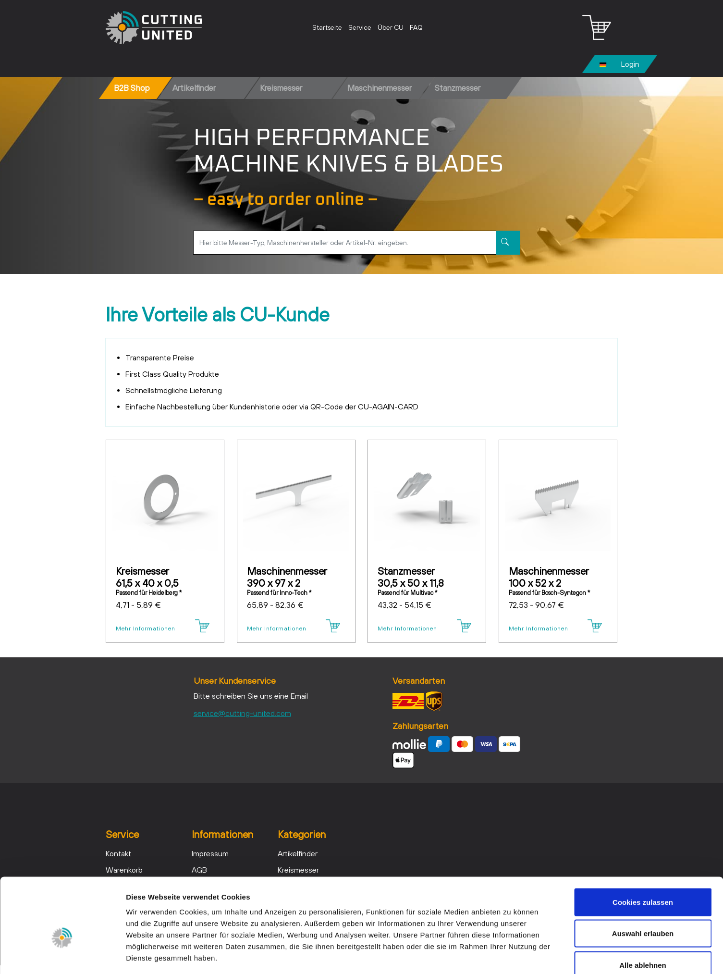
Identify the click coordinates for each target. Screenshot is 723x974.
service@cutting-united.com (242, 721)
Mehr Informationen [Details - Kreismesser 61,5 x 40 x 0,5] (142, 630)
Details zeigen (511, 955)
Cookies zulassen (643, 848)
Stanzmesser (457, 88)
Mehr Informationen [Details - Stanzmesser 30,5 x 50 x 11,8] (404, 630)
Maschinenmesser (379, 88)
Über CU (391, 27)
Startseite (327, 27)
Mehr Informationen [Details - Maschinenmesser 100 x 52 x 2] (535, 630)
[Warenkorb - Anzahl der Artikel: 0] (596, 27)
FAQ (416, 27)
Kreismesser (281, 88)
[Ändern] (603, 64)
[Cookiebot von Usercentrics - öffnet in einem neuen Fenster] (62, 955)
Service (359, 27)
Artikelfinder (194, 88)
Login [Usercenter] (630, 64)
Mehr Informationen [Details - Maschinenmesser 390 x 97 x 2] (273, 630)
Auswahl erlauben (643, 879)
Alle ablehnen (642, 911)
